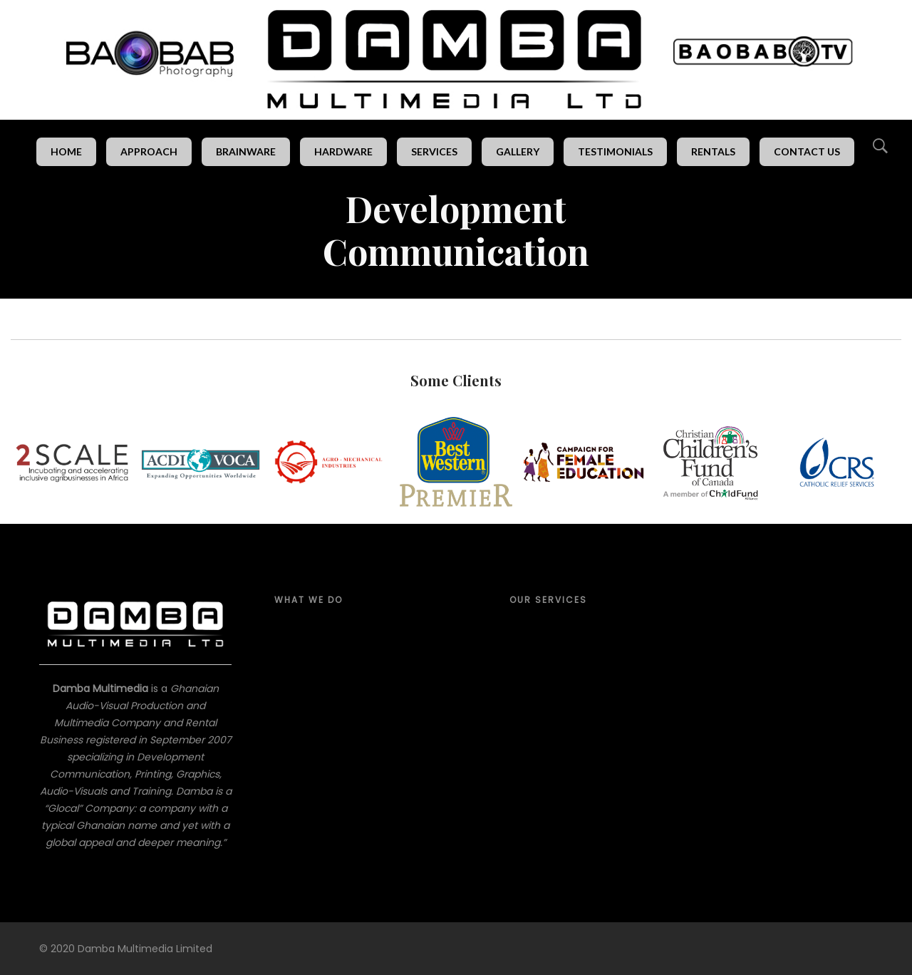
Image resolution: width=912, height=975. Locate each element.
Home (66, 151)
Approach (148, 151)
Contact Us (807, 151)
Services (434, 151)
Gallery (517, 151)
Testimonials (615, 151)
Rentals (713, 151)
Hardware (343, 151)
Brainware (246, 151)
